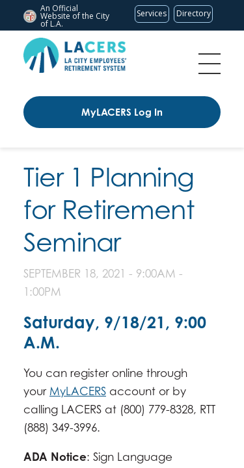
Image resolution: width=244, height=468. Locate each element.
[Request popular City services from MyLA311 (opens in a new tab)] (152, 14)
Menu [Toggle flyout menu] (209, 63)
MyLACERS (77, 391)
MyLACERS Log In (122, 112)
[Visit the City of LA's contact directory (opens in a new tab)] (193, 14)
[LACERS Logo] (74, 55)
